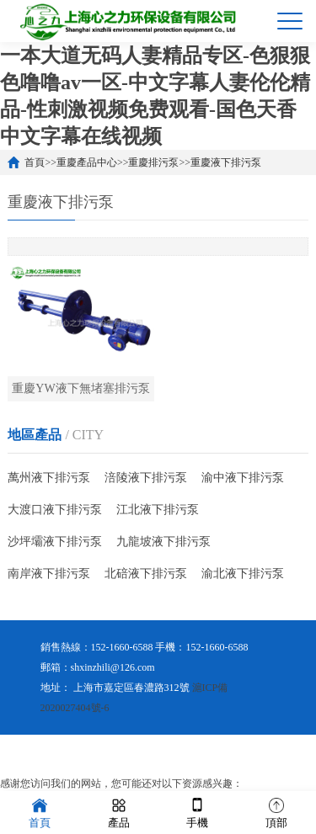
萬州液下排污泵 (49, 477)
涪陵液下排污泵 (145, 477)
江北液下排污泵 (157, 509)
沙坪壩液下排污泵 (55, 541)
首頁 (34, 162)
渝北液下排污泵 (242, 573)
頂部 (276, 811)
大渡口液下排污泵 (55, 509)
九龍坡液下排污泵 (163, 541)
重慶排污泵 (153, 162)
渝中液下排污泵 (242, 477)
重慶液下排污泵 (225, 162)
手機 (197, 811)
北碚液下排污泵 (145, 573)
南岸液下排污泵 (49, 573)
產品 (119, 811)
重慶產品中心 (86, 162)
